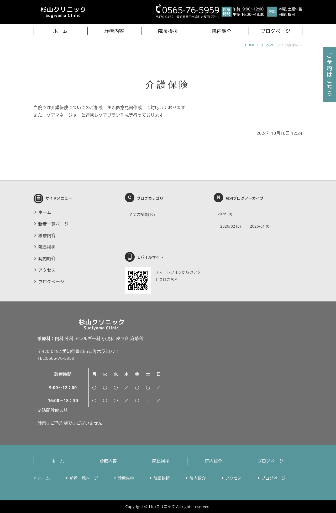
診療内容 (114, 31)
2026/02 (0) (230, 226)
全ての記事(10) (142, 214)
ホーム (60, 31)
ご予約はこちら (329, 74)
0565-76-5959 (60, 358)
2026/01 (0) (260, 226)
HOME (250, 45)
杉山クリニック (162, 506)
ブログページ (275, 31)
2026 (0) (225, 213)
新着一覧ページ (53, 224)
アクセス (47, 270)
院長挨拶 (168, 31)
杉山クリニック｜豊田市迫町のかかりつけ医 (62, 12)
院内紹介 (222, 31)
